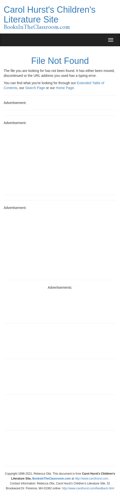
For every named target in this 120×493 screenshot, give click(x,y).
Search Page (35, 88)
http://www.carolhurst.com (91, 478)
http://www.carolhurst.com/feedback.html (88, 488)
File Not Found (60, 61)
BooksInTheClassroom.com (37, 27)
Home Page (65, 88)
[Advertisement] (60, 158)
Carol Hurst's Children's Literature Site (50, 14)
